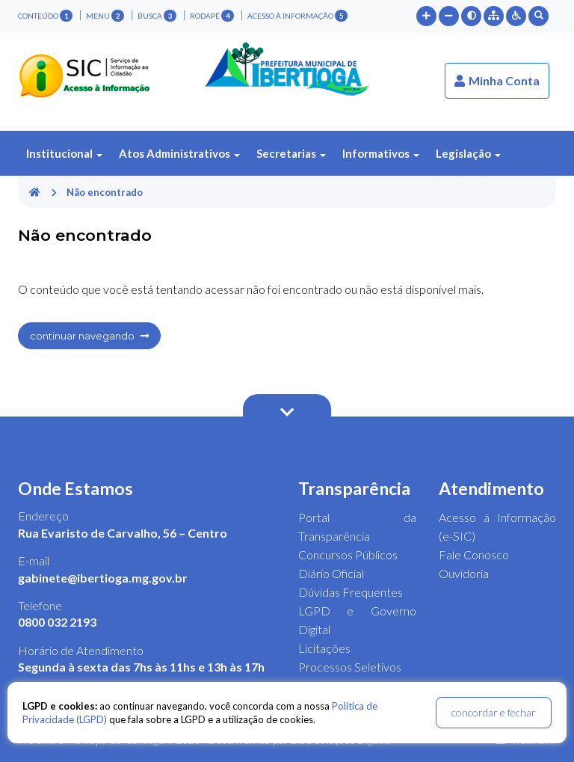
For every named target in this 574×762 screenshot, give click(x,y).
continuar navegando (89, 336)
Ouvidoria (464, 573)
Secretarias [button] (291, 153)
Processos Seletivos (349, 667)
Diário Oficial (331, 573)
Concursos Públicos (348, 554)
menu (105, 16)
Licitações (324, 648)
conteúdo (45, 16)
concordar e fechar (493, 712)
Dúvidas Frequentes (350, 592)
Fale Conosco (474, 554)
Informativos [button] (380, 153)
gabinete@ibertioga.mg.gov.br (103, 578)
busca (157, 16)
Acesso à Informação (297, 16)
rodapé (212, 16)
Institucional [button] (64, 153)
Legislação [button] (468, 153)
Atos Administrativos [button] (179, 153)
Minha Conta (497, 80)
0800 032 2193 (57, 622)
